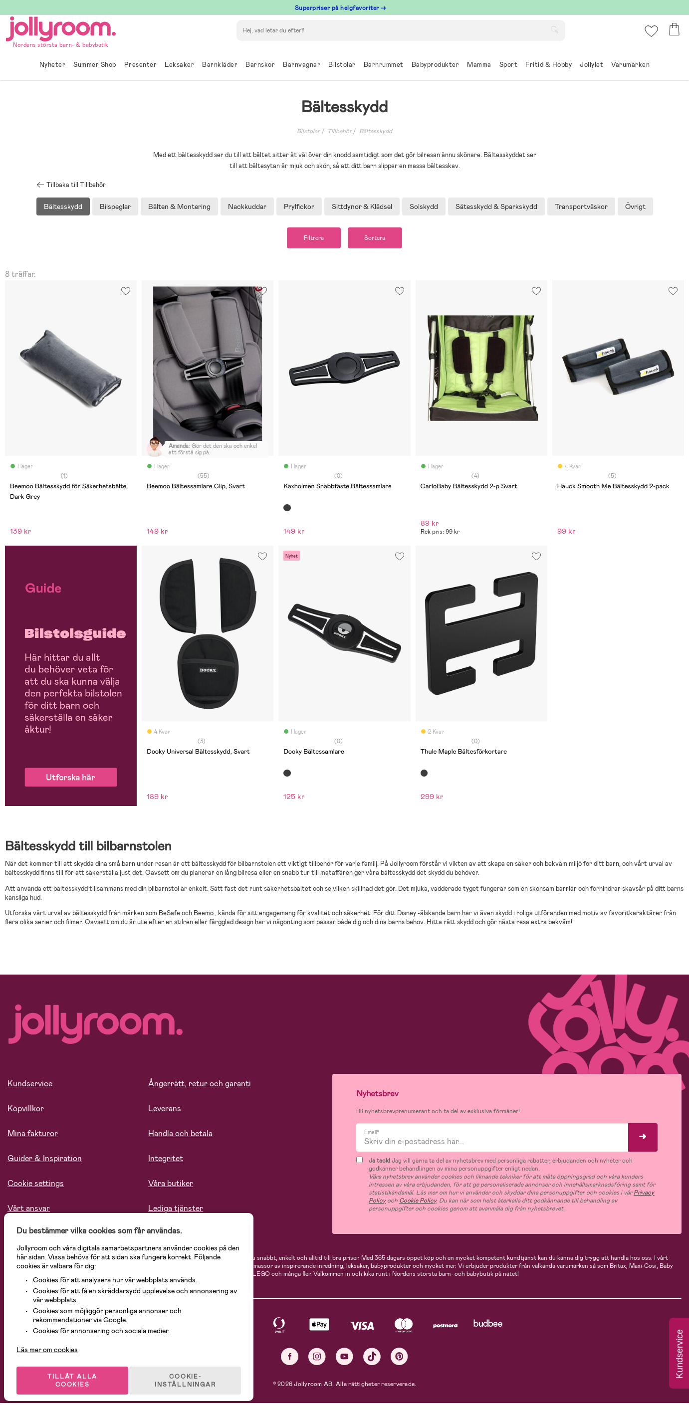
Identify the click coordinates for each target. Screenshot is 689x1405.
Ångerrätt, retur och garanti (199, 1086)
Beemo (204, 915)
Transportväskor (581, 206)
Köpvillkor (25, 1111)
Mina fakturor (32, 1136)
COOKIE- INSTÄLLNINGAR (191, 1371)
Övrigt (635, 206)
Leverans (164, 1111)
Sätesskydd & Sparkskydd (496, 206)
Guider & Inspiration (44, 1161)
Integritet (165, 1161)
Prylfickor (299, 206)
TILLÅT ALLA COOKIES (77, 1371)
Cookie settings (35, 1186)
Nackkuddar (247, 206)
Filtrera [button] (308, 239)
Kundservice (29, 1086)
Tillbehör (339, 131)
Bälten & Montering (179, 206)
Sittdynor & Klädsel (362, 206)
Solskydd (424, 206)
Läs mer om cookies (53, 1340)
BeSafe (170, 915)
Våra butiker (170, 1186)
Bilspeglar (115, 206)
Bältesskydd (375, 131)
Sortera (380, 239)
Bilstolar (308, 131)
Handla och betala (180, 1136)
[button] (650, 37)
